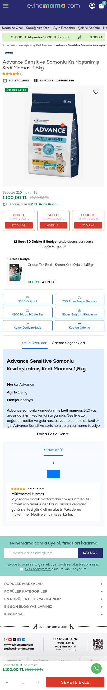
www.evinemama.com (18, 644)
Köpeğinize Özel (38, 28)
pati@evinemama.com (19, 648)
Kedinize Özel (12, 28)
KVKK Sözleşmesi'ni (38, 569)
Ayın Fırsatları (64, 28)
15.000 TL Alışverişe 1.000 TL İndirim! (43, 37)
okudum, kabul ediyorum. (53, 569)
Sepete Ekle (75, 682)
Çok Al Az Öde (89, 28)
